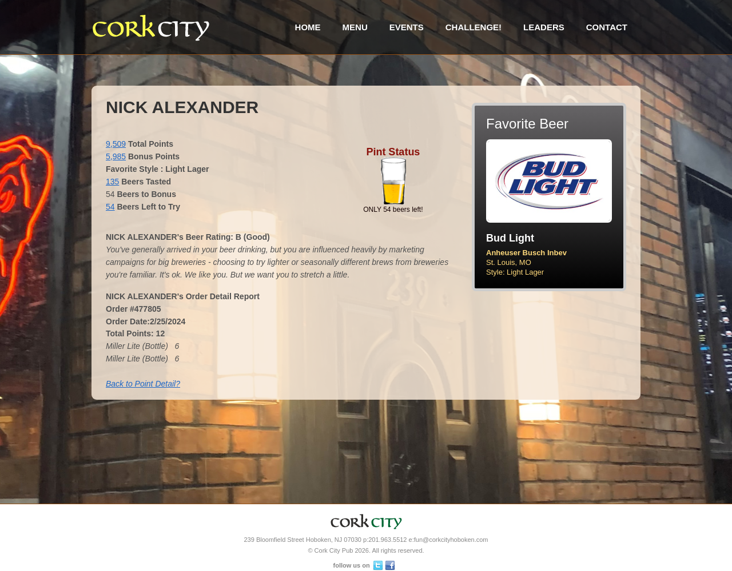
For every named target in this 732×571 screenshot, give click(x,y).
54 (110, 206)
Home (308, 27)
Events (406, 27)
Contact (606, 27)
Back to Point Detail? (143, 383)
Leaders (543, 27)
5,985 (116, 156)
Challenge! (473, 27)
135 (112, 181)
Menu (355, 27)
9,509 (116, 143)
